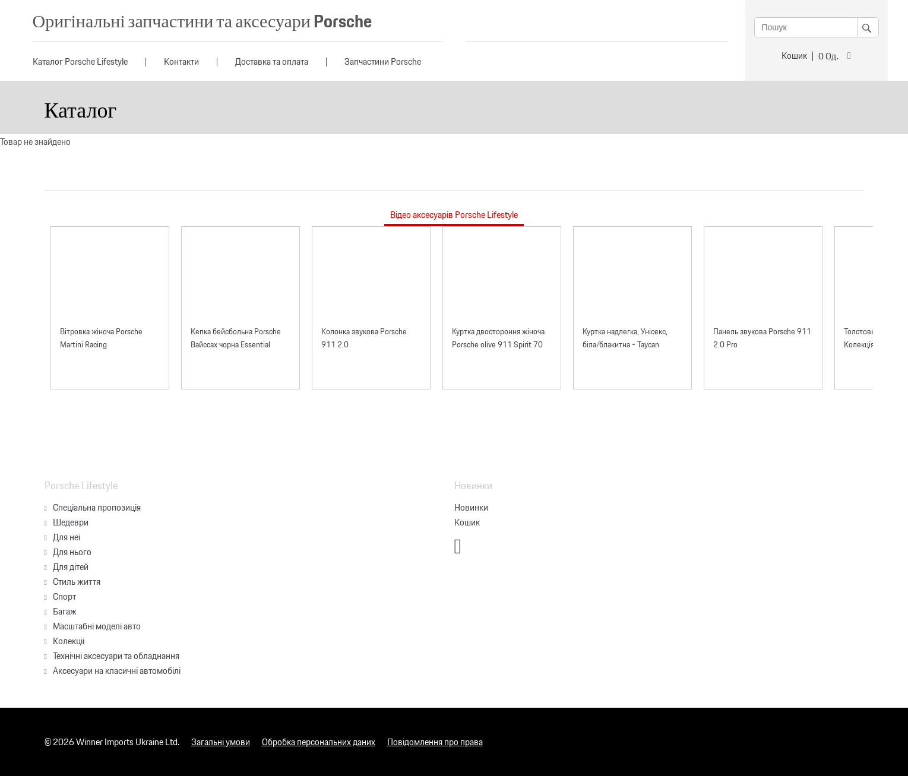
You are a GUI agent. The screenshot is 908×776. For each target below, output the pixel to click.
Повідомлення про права (435, 741)
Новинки (471, 507)
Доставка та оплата (271, 61)
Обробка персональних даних (318, 741)
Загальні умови (220, 741)
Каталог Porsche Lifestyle (80, 61)
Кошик (794, 55)
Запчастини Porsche (382, 61)
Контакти (181, 61)
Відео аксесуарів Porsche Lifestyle (454, 214)
